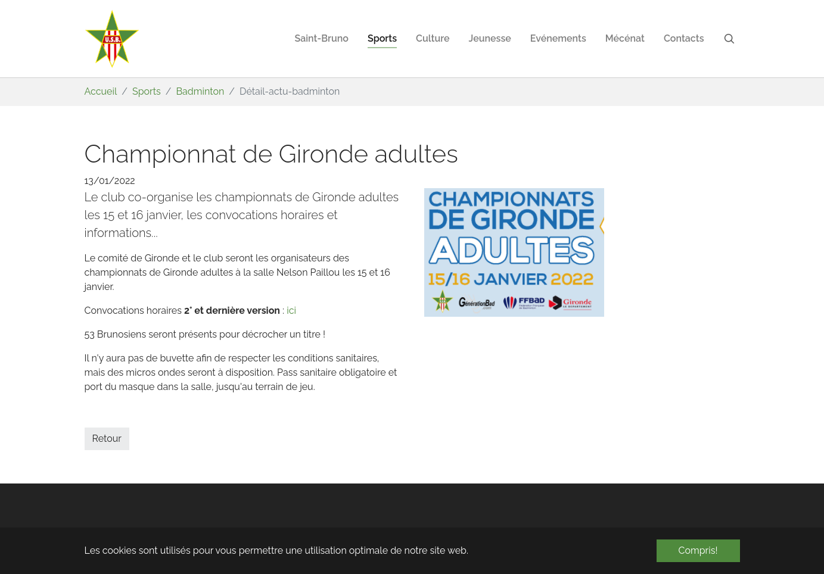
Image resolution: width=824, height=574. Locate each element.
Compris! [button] (698, 550)
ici (291, 310)
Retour (107, 438)
